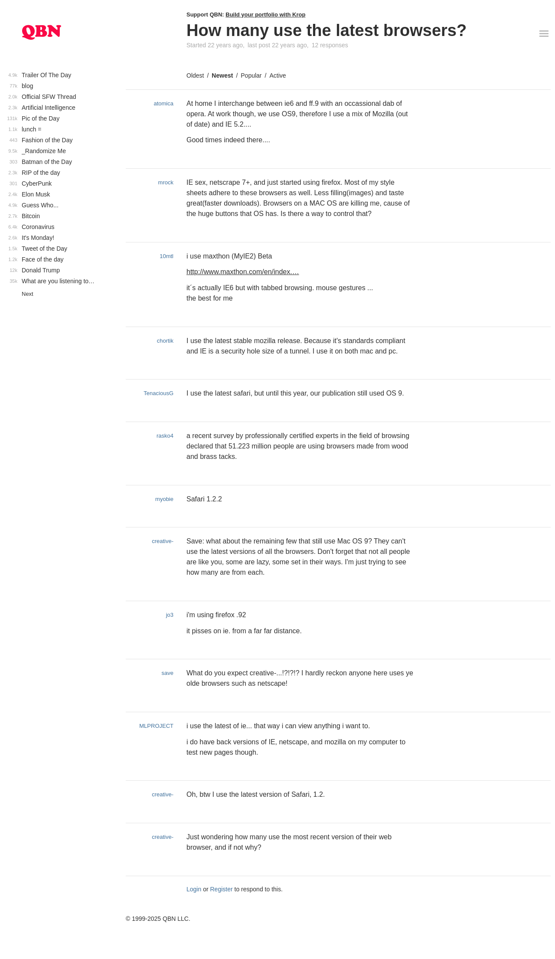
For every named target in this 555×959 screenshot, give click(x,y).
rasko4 (165, 435)
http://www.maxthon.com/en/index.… (242, 271)
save (167, 673)
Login (193, 889)
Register (221, 889)
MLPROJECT (156, 726)
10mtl (166, 256)
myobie (164, 499)
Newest (222, 75)
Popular (251, 75)
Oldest (195, 75)
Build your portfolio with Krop (265, 14)
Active (277, 75)
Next (27, 294)
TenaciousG (158, 393)
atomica (163, 103)
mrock (165, 182)
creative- (162, 541)
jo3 (169, 615)
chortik (165, 340)
